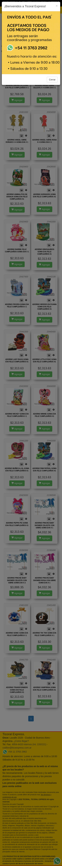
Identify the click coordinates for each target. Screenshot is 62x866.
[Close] (57, 5)
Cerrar (52, 79)
